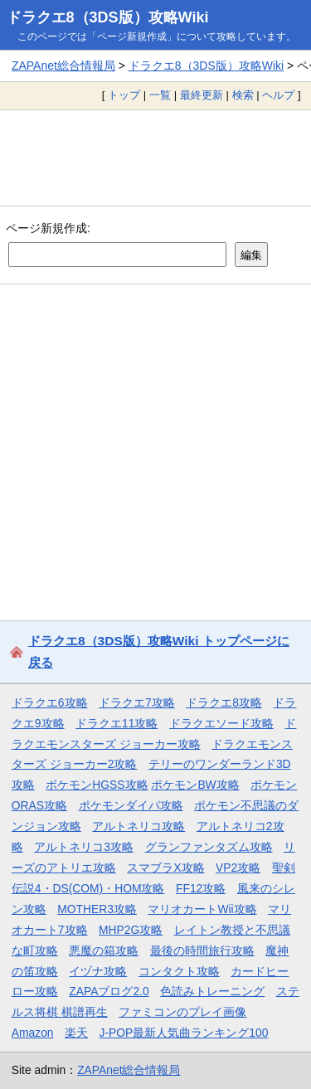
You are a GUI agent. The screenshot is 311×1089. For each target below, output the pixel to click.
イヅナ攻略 (98, 971)
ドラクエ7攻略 (137, 702)
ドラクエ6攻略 (50, 702)
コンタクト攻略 (179, 971)
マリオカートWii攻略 (202, 909)
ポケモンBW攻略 (195, 784)
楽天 (76, 1032)
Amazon (33, 1032)
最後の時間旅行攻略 (202, 950)
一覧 (160, 95)
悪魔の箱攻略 (103, 950)
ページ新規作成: (48, 228)
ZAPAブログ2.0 (108, 991)
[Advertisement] (155, 157)
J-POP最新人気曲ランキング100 (184, 1032)
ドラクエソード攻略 (221, 723)
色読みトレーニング (212, 991)
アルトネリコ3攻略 (84, 846)
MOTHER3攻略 (97, 909)
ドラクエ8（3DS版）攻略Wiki (108, 17)
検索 (243, 95)
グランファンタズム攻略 (209, 846)
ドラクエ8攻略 (224, 702)
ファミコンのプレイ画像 (182, 1012)
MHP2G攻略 (131, 929)
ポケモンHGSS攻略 (97, 784)
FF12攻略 (201, 888)
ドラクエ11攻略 (116, 723)
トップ (124, 95)
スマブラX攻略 (165, 867)
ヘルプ (278, 95)
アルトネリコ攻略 (138, 826)
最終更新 (201, 95)
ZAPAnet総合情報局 (63, 65)
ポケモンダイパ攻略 (131, 805)
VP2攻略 (238, 867)
